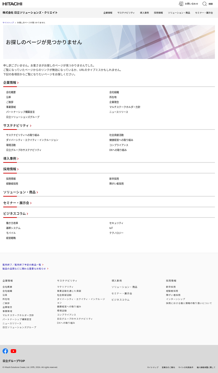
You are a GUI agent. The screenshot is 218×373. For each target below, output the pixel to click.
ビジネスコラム (14, 213)
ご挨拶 (9, 102)
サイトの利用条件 (185, 367)
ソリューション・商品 (179, 12)
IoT (111, 228)
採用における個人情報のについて (189, 303)
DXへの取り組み (118, 150)
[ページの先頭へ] (205, 332)
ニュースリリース (118, 112)
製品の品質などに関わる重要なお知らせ (24, 268)
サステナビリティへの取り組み (22, 135)
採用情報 (158, 12)
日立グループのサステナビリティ (24, 150)
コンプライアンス (118, 145)
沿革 (8, 97)
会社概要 (11, 92)
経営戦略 (11, 238)
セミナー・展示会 (204, 12)
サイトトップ (8, 22)
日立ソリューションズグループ (22, 117)
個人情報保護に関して (206, 367)
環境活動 (11, 145)
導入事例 (144, 12)
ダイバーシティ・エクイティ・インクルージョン (32, 140)
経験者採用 (12, 183)
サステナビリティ (126, 12)
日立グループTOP (14, 361)
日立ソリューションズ (19, 327)
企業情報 (107, 12)
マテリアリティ (65, 286)
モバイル (11, 233)
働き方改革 (12, 223)
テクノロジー (116, 233)
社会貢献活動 (116, 135)
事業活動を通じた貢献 (69, 291)
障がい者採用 (116, 183)
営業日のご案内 (168, 367)
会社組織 (114, 92)
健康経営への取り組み (121, 140)
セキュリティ (116, 223)
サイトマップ (152, 367)
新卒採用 (114, 178)
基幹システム (13, 228)
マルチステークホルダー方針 (124, 107)
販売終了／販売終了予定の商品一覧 (22, 264)
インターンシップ (175, 299)
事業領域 (11, 107)
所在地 (112, 97)
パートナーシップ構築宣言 (20, 112)
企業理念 (114, 102)
